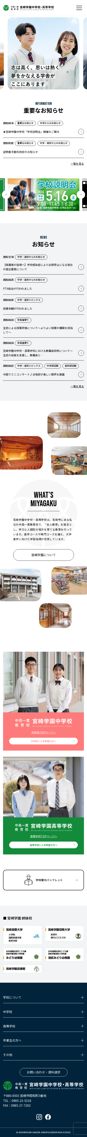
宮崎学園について (43, 554)
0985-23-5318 (21, 1100)
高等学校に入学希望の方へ (43, 845)
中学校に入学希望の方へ (43, 741)
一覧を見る (77, 163)
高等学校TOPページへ (43, 836)
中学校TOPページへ (43, 732)
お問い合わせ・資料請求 (43, 1072)
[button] (6, 194)
